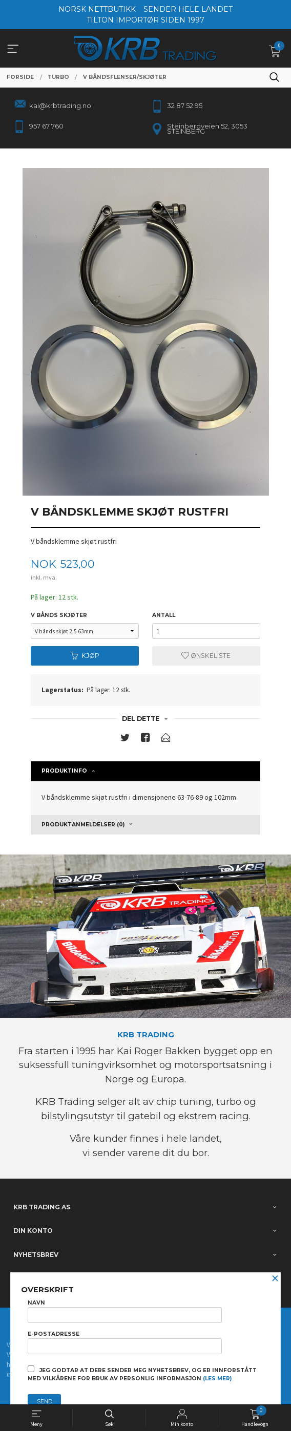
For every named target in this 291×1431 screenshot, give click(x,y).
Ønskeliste (206, 655)
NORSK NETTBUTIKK (97, 9)
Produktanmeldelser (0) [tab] (82, 824)
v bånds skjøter (59, 615)
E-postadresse (125, 1342)
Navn (125, 1311)
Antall (163, 615)
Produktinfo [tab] (64, 770)
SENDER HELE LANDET (188, 9)
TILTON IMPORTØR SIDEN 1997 (145, 20)
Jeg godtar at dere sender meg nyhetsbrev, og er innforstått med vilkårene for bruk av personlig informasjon (142, 1373)
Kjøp (84, 655)
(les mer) (217, 1378)
